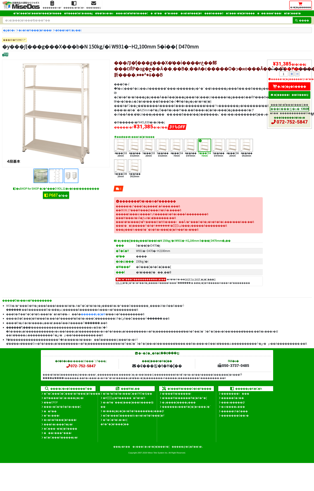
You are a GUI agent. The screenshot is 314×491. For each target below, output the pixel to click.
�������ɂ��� (235, 393)
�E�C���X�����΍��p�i (61, 437)
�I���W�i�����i (176, 393)
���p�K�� (121, 446)
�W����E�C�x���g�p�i (64, 398)
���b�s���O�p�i (58, 424)
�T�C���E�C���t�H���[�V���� (37, 13)
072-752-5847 (292, 122)
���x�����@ (233, 402)
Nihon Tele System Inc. (158, 453)
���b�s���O (213, 13)
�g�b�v (9, 30)
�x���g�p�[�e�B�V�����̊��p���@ (133, 411)
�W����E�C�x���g (78, 13)
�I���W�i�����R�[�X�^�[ (184, 398)
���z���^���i (269, 13)
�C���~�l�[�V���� (240, 13)
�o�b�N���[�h (191, 13)
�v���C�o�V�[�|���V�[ (150, 446)
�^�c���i (171, 13)
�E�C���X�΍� (292, 13)
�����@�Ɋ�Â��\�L (187, 446)
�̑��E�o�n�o (104, 13)
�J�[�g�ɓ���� (289, 86)
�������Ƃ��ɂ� (235, 415)
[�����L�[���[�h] (148, 20)
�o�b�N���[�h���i (35, 30)
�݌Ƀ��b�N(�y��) (68, 30)
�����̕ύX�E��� (234, 411)
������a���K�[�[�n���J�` (186, 406)
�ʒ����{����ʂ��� (179, 402)
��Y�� (156, 13)
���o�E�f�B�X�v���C (132, 13)
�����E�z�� (232, 398)
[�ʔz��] (5, 55)
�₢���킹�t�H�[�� (157, 365)
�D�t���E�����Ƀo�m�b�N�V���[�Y (133, 415)
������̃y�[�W (93, 314)
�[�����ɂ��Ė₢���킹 (289, 94)
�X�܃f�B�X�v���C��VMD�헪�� (127, 393)
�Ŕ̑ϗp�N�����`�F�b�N (124, 398)
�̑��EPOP (51, 402)
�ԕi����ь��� (233, 406)
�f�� (56, 195)
